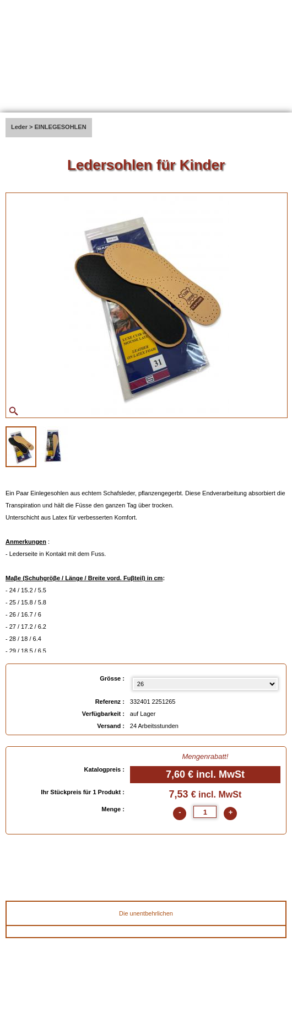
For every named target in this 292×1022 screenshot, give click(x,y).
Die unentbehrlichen (146, 913)
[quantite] (205, 812)
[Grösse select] (205, 684)
